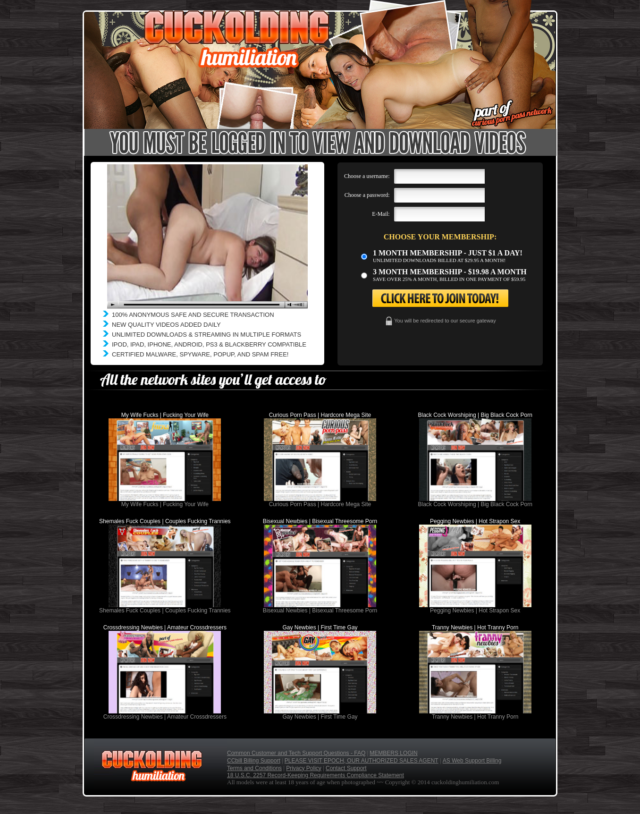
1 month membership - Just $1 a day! (447, 253)
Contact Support (346, 768)
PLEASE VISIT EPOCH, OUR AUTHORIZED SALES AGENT (361, 760)
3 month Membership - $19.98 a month (450, 272)
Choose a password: (367, 195)
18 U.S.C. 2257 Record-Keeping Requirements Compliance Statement (315, 775)
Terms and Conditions (254, 768)
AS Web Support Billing (472, 760)
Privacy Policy (303, 768)
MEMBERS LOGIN (393, 753)
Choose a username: (367, 176)
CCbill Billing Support (253, 760)
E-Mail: (380, 214)
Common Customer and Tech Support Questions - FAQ (296, 753)
